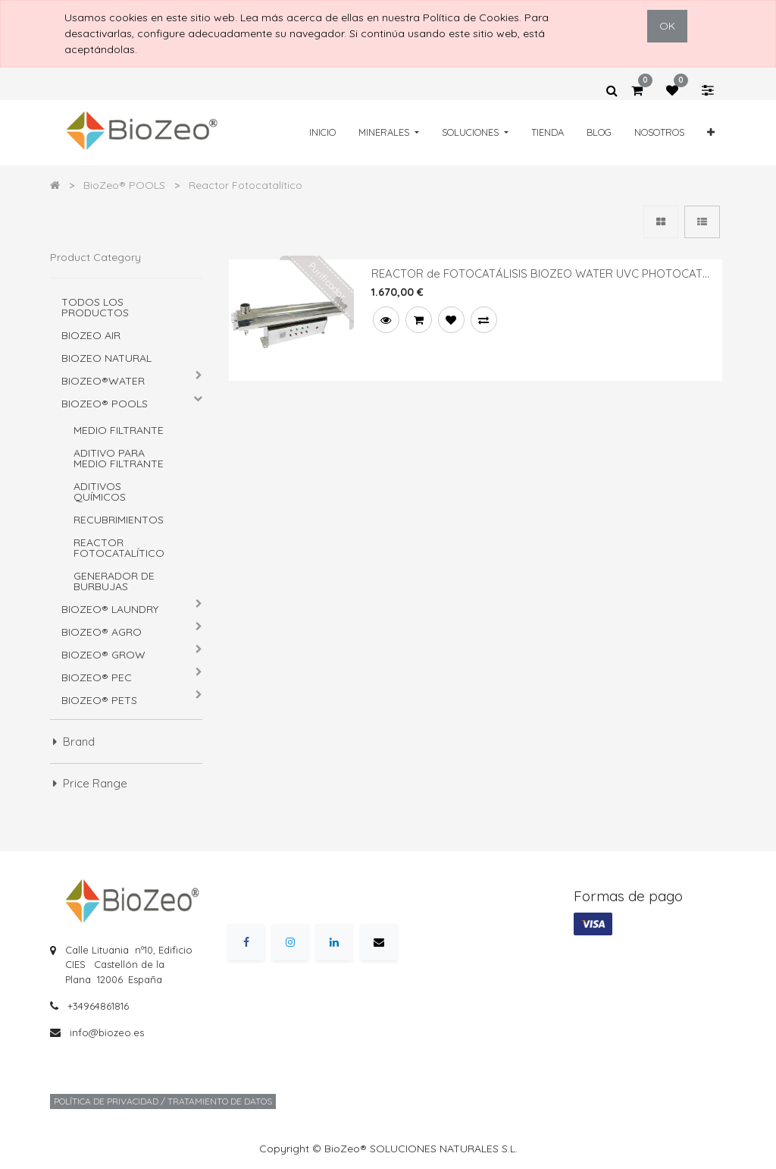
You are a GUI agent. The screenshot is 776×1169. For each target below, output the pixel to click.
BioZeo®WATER (103, 381)
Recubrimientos (119, 519)
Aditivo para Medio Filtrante (119, 458)
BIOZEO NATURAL (106, 358)
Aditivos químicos (100, 491)
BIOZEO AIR (90, 335)
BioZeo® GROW (103, 654)
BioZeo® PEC (96, 677)
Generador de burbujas (114, 581)
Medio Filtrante (119, 430)
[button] (711, 132)
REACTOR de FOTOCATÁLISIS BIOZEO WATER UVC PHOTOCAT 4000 (536, 274)
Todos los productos (95, 307)
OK (667, 26)
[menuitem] (322, 132)
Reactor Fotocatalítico (119, 548)
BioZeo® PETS (99, 700)
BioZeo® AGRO (101, 632)
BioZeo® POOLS (104, 403)
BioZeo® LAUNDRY (109, 609)
